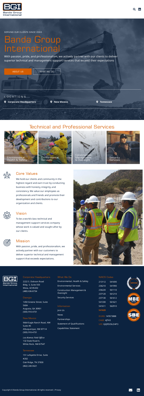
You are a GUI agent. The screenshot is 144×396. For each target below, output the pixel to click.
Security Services (114, 158)
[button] (134, 9)
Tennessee (106, 101)
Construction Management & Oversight (83, 157)
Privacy (58, 390)
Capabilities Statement (68, 328)
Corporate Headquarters (22, 101)
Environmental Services (50, 158)
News (60, 314)
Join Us (61, 310)
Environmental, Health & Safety (17, 158)
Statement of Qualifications (71, 323)
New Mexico (61, 101)
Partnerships (64, 319)
